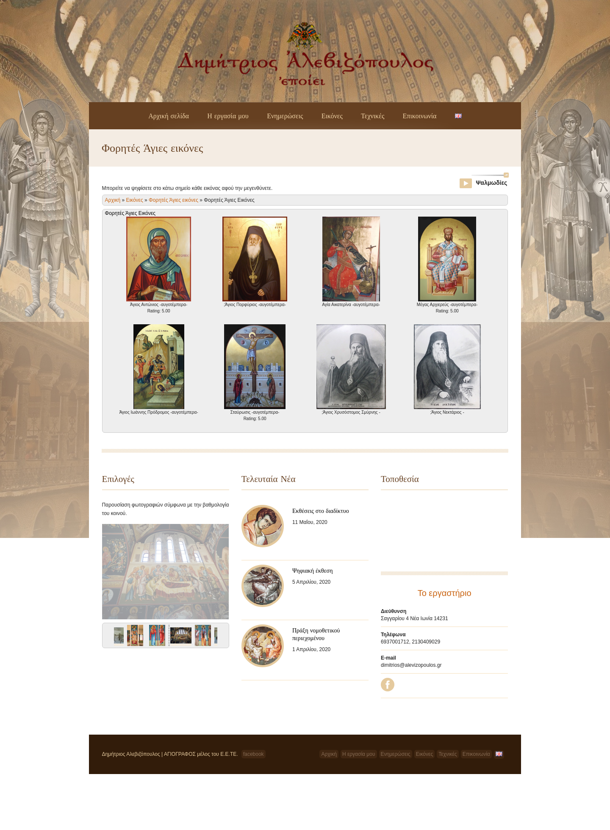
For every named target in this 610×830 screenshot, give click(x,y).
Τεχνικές (372, 115)
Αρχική (112, 200)
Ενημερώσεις (285, 115)
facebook (253, 754)
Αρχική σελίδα (168, 115)
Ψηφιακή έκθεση (312, 570)
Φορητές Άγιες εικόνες (173, 200)
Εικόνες (332, 115)
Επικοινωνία (420, 115)
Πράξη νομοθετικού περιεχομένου (316, 634)
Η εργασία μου (228, 115)
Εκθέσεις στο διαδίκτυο (320, 511)
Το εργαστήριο (444, 593)
